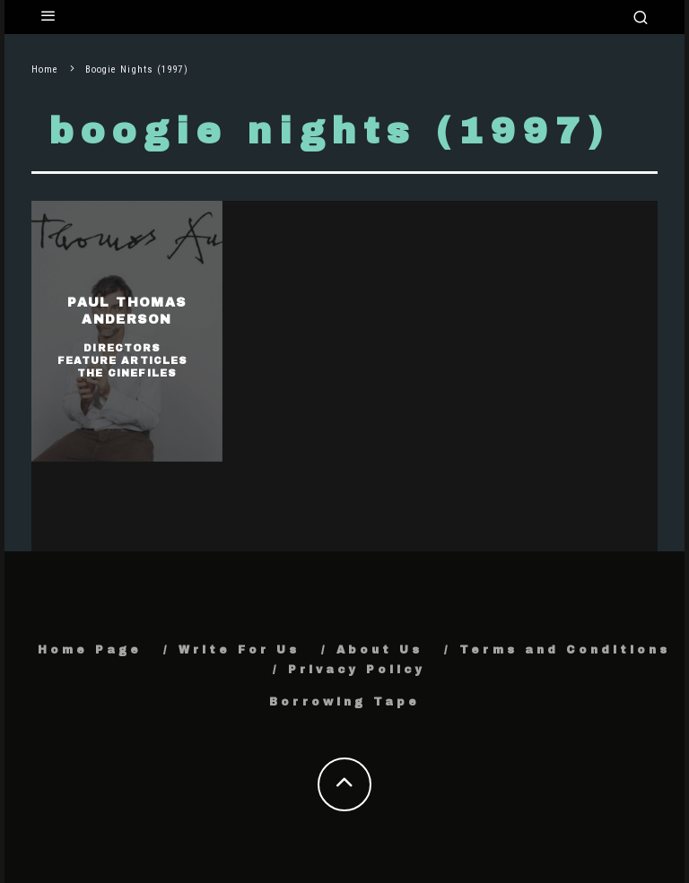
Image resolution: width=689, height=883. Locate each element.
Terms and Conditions (564, 650)
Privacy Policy (356, 669)
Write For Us (239, 650)
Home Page (90, 650)
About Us (379, 650)
